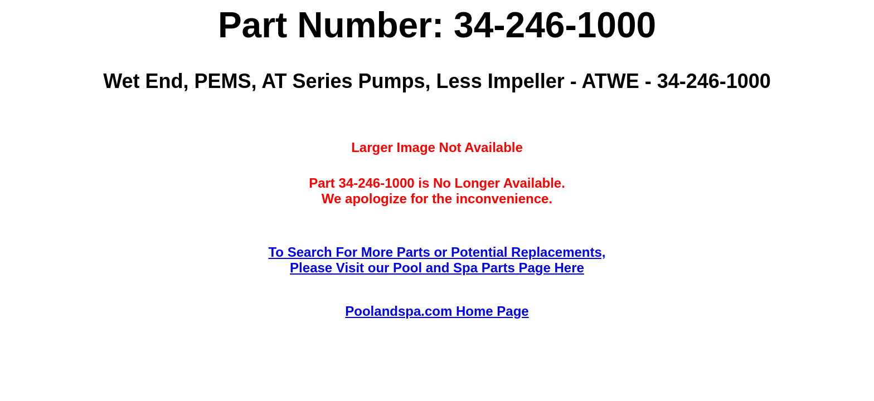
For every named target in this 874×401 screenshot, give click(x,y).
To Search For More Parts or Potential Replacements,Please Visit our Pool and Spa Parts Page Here (436, 259)
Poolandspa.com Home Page (436, 311)
